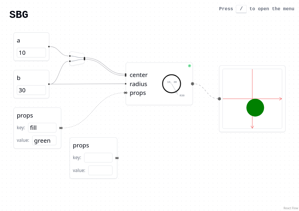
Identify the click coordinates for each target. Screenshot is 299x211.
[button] (37, 128)
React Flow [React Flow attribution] (291, 208)
